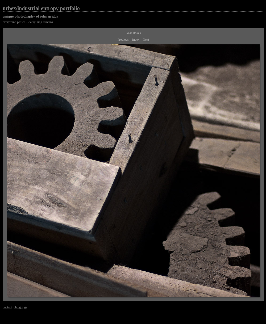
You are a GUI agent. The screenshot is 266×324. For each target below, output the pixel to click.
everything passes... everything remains (28, 22)
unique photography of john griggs (30, 16)
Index (135, 39)
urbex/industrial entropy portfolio (41, 8)
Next (146, 39)
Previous (123, 39)
